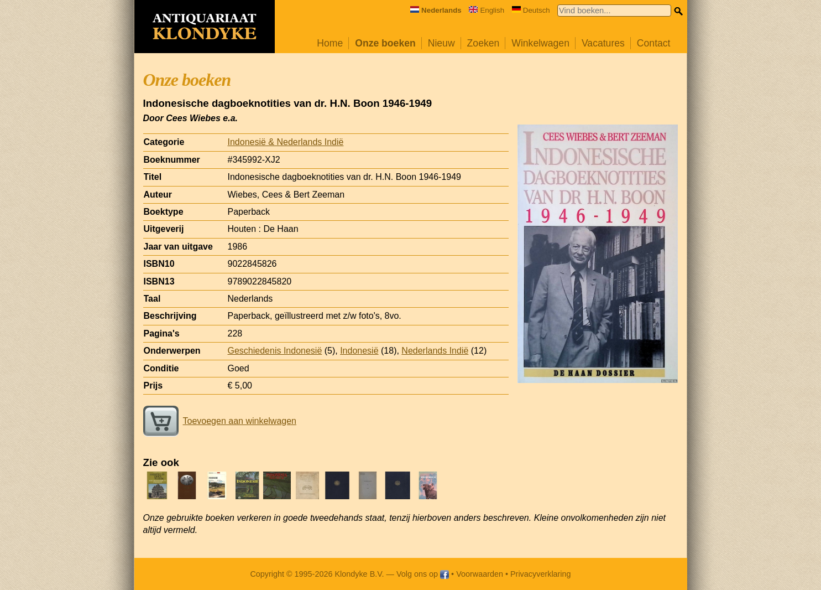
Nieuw (441, 43)
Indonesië (359, 350)
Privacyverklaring (540, 574)
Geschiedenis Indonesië (275, 350)
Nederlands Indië (434, 350)
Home (330, 43)
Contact (654, 43)
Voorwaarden (479, 574)
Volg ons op (422, 574)
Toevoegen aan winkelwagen (219, 421)
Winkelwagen (540, 43)
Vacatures (603, 43)
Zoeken (483, 43)
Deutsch (531, 10)
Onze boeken (385, 43)
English (486, 10)
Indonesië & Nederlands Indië (286, 142)
